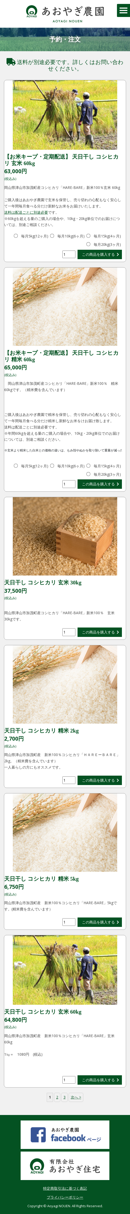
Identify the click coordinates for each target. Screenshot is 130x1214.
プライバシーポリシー (65, 1197)
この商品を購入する (98, 254)
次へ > (76, 1097)
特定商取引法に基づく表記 (65, 1188)
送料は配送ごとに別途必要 (26, 212)
